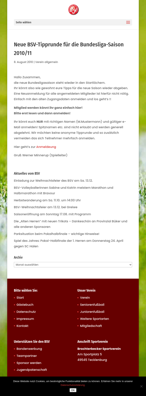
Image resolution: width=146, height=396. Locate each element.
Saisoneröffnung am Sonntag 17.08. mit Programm (52, 214)
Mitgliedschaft (91, 326)
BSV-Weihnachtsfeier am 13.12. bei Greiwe (45, 207)
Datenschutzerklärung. (73, 385)
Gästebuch (25, 304)
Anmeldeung (46, 147)
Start (20, 297)
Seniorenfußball (92, 304)
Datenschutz (26, 312)
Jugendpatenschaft (32, 370)
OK (73, 390)
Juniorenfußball (92, 312)
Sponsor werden (29, 363)
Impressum (25, 319)
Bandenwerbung (29, 349)
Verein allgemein (46, 62)
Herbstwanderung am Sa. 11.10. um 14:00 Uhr (47, 200)
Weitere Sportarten (94, 319)
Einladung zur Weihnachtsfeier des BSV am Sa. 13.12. (53, 180)
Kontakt (22, 326)
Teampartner (27, 356)
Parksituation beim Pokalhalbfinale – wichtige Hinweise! (56, 234)
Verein (85, 297)
